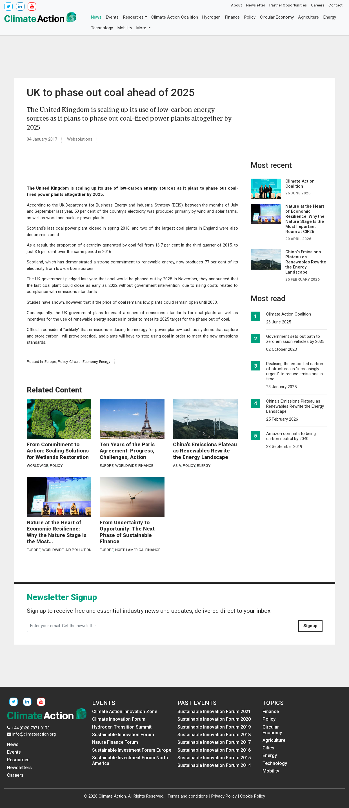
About (236, 5)
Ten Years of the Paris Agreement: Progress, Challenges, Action (127, 450)
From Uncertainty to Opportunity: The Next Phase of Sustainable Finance (127, 532)
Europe (50, 361)
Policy (250, 17)
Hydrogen (211, 17)
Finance (232, 17)
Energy (329, 17)
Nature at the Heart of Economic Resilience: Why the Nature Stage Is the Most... (56, 532)
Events (112, 17)
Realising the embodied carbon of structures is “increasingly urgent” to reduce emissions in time (294, 371)
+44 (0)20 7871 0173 (31, 728)
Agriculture (308, 17)
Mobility (124, 27)
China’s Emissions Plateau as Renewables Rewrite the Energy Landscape (205, 450)
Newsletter (255, 5)
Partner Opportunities (288, 5)
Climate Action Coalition (174, 17)
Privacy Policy (224, 796)
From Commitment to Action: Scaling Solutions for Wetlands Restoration (58, 450)
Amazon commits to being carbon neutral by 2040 (291, 436)
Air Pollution (78, 549)
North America (129, 549)
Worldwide (37, 465)
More (142, 27)
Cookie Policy (252, 796)
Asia (177, 465)
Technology (102, 27)
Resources (133, 17)
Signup (310, 625)
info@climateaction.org (34, 734)
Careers (317, 5)
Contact (335, 5)
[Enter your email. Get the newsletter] (163, 626)
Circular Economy (277, 17)
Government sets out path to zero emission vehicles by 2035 (295, 339)
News (96, 17)
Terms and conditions (188, 796)
